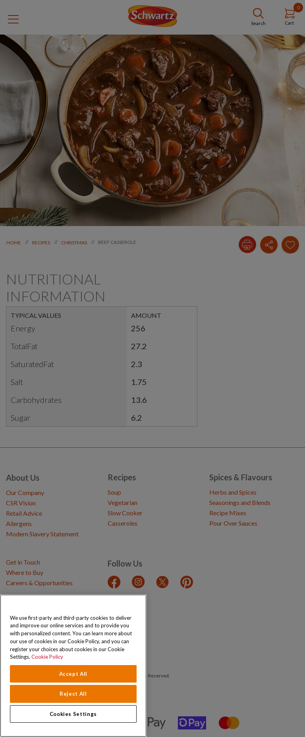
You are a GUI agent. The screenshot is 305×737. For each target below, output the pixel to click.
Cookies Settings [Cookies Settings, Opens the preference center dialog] (73, 714)
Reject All (73, 694)
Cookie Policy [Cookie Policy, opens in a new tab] (47, 657)
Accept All (73, 674)
